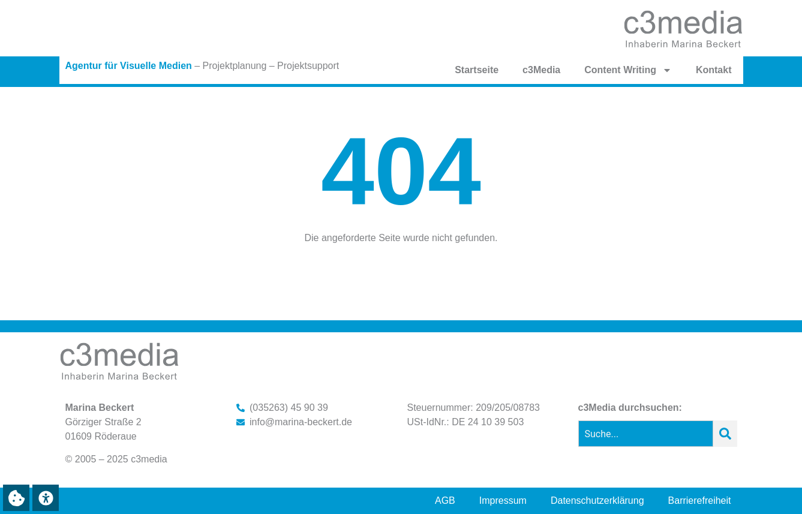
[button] (16, 498)
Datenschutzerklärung (597, 500)
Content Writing (628, 70)
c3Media (541, 70)
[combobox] (645, 433)
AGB (445, 500)
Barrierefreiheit (699, 500)
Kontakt (714, 70)
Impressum (503, 500)
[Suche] (725, 433)
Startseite (476, 70)
